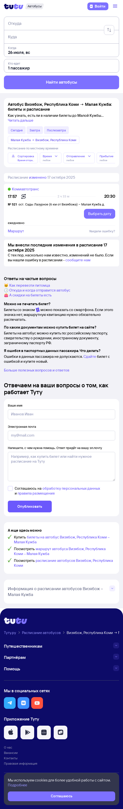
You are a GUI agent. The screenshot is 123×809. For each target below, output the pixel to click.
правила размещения (36, 493)
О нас (8, 747)
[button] (10, 703)
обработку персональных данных (71, 488)
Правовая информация (20, 763)
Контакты (11, 758)
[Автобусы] (34, 6)
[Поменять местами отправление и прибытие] (109, 30)
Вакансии (11, 753)
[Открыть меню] (115, 6)
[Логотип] (13, 6)
